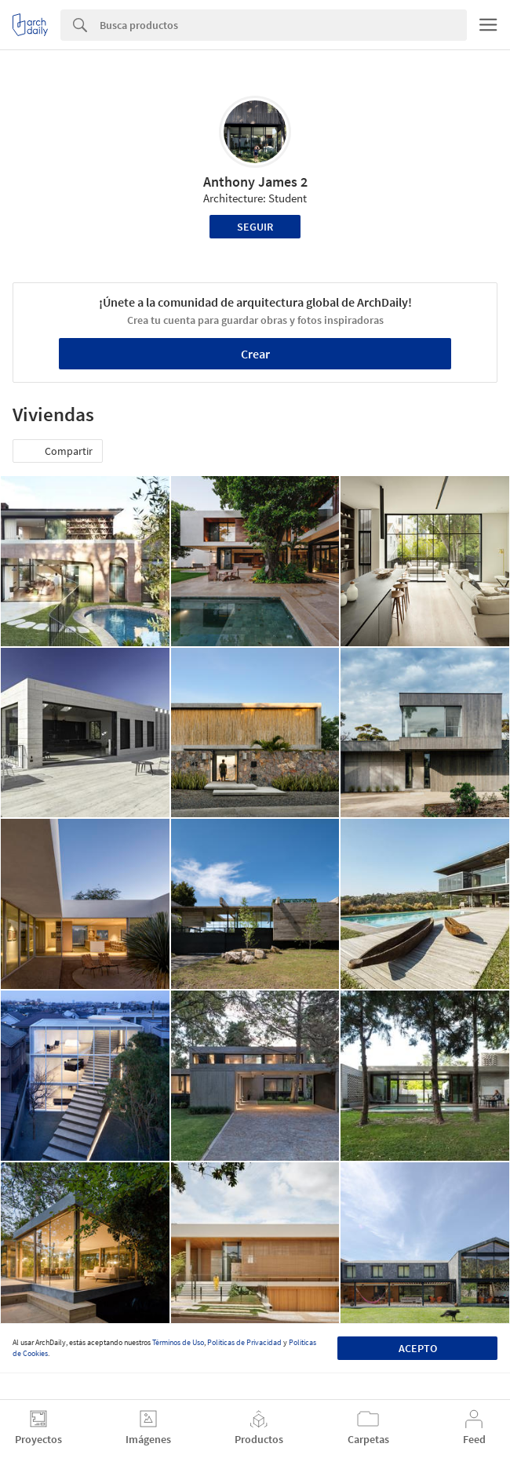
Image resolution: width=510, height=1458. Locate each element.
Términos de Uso (178, 1342)
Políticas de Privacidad (244, 1342)
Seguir (255, 227)
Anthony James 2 (255, 182)
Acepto (418, 1348)
